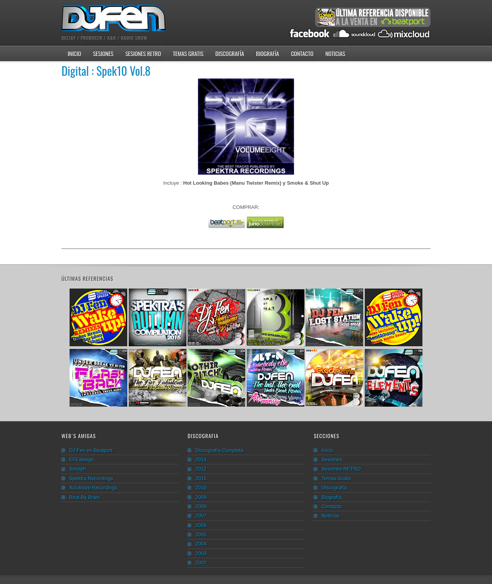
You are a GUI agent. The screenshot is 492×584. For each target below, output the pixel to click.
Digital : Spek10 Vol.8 (106, 70)
